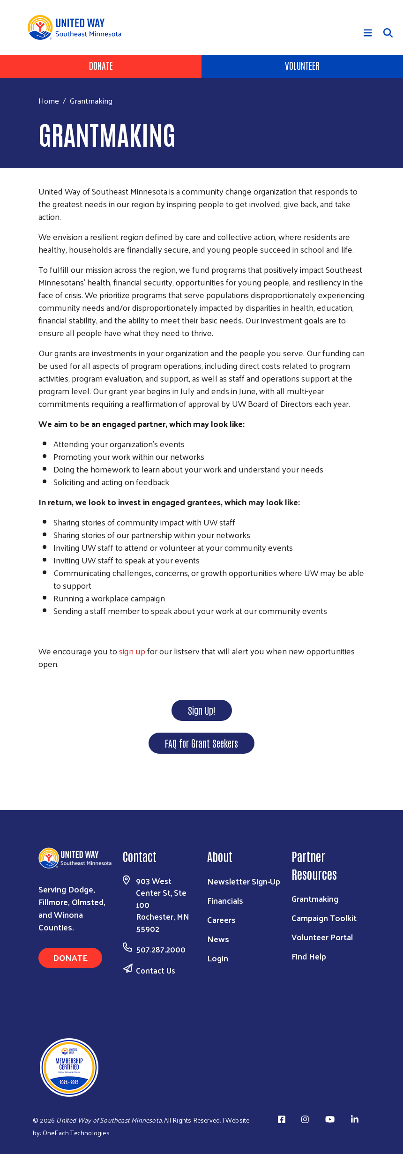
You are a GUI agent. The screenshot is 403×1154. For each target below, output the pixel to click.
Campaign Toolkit (324, 917)
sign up (132, 651)
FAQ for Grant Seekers (201, 743)
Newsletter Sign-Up (243, 881)
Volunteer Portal (322, 936)
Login (217, 958)
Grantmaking (314, 898)
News (218, 938)
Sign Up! (202, 710)
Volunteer (302, 65)
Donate (101, 65)
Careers (221, 919)
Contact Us (155, 970)
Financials (225, 900)
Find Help (308, 956)
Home (48, 100)
